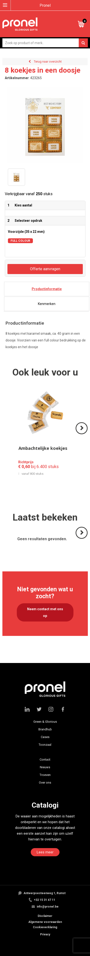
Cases (45, 737)
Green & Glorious (45, 721)
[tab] (46, 289)
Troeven (45, 775)
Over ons (45, 782)
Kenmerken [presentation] (46, 304)
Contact (45, 759)
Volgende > (82, 538)
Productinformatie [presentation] (47, 289)
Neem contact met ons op (45, 612)
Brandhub (45, 729)
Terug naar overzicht (48, 61)
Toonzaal (45, 744)
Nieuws (45, 767)
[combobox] (45, 42)
